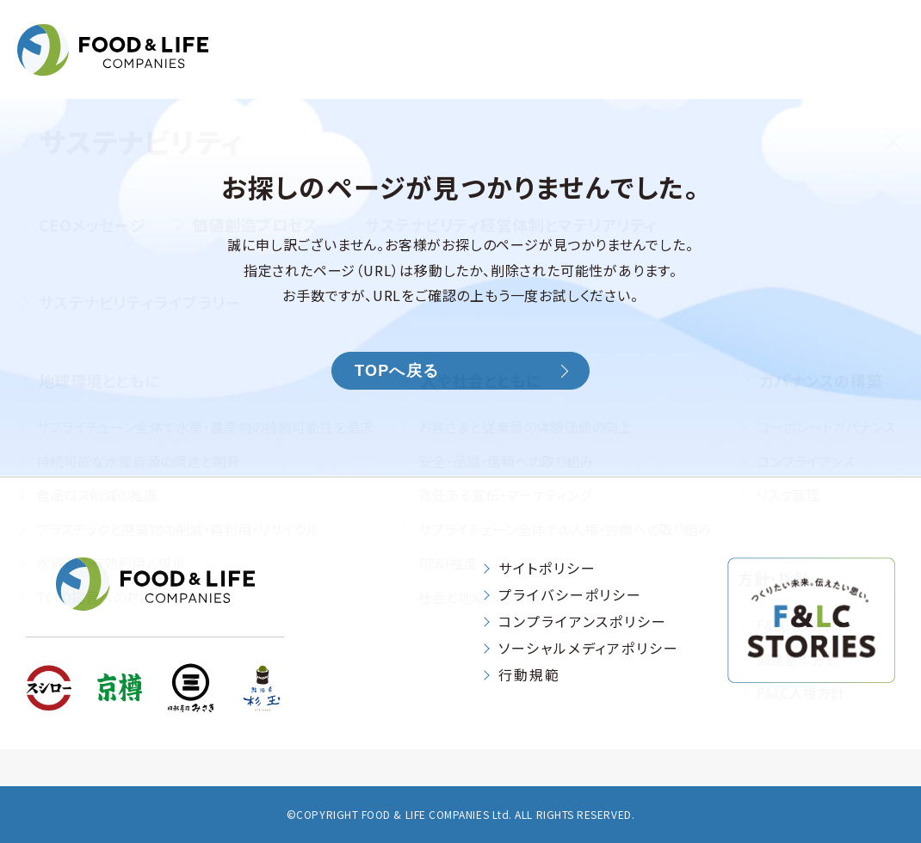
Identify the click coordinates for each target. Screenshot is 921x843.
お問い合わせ (657, 29)
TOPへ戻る (397, 370)
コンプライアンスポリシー (582, 621)
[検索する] (895, 25)
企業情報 (389, 67)
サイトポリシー (547, 567)
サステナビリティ (627, 67)
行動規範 (529, 674)
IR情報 (490, 67)
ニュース (771, 67)
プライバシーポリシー (570, 594)
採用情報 (868, 67)
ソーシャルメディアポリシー (588, 647)
